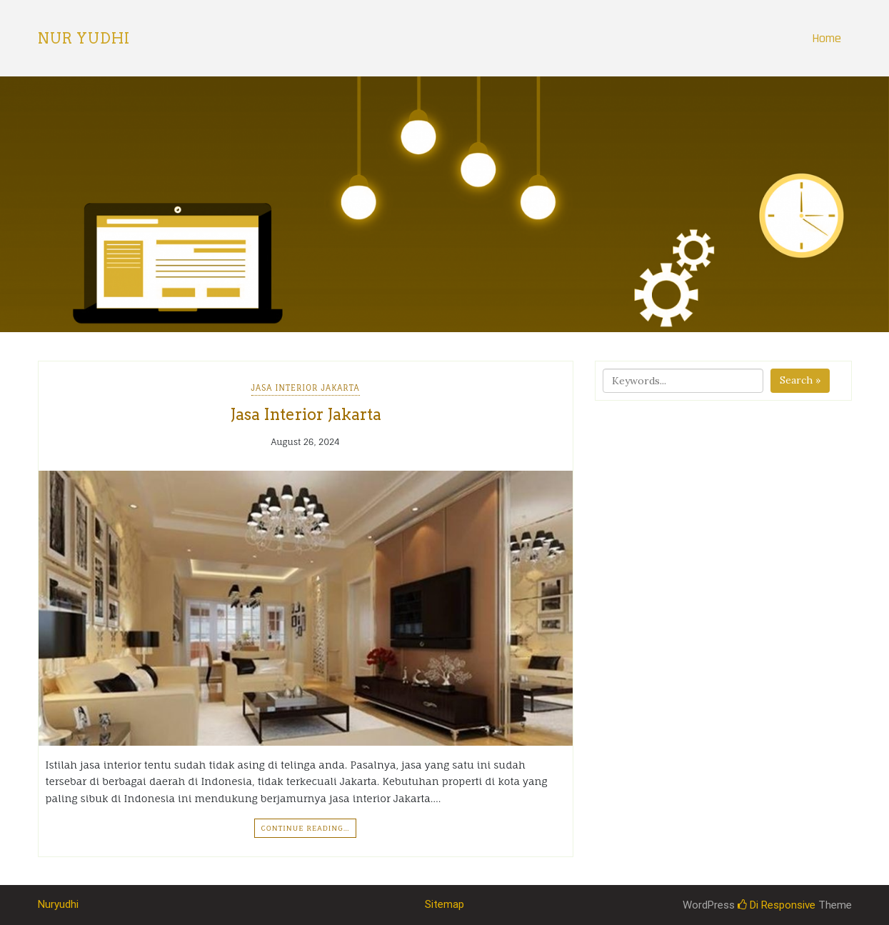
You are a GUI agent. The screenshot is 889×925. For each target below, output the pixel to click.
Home (826, 38)
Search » (800, 380)
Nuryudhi (58, 904)
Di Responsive (776, 905)
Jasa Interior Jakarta (305, 388)
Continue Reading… (305, 828)
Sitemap (444, 904)
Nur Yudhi (84, 38)
